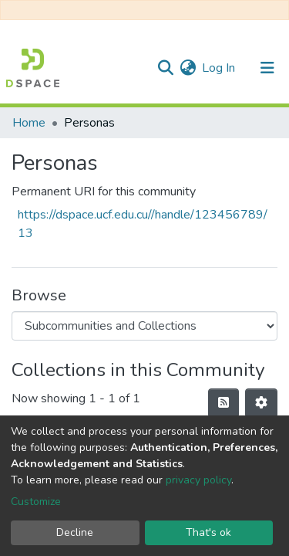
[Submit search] (165, 68)
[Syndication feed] (223, 403)
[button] (187, 68)
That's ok (208, 532)
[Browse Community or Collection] (144, 326)
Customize (36, 501)
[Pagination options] (261, 403)
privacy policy (198, 480)
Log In (219, 67)
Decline (74, 532)
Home (28, 122)
